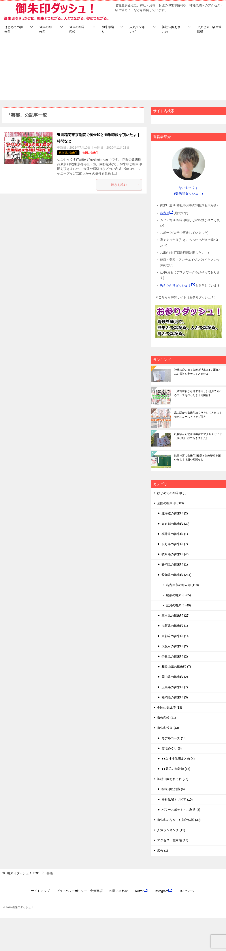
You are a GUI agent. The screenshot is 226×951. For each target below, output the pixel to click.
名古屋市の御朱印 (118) (182, 585)
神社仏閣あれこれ (171, 29)
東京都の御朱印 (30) (176, 523)
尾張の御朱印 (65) (178, 595)
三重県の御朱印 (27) (176, 615)
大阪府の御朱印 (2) (175, 646)
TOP (23, 873)
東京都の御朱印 (68, 152)
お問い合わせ (118, 891)
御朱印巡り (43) (168, 728)
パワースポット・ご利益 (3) (181, 809)
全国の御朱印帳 (77, 29)
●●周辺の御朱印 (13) (176, 769)
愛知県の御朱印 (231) (176, 575)
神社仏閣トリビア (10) (177, 799)
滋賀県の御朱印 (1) (175, 625)
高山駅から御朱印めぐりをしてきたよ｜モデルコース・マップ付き (198, 414)
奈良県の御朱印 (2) (175, 656)
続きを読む (125, 184)
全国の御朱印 (45, 29)
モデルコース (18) (174, 738)
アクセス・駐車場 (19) (172, 840)
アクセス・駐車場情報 (209, 29)
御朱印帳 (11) (166, 717)
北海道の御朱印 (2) (175, 513)
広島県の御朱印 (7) (175, 687)
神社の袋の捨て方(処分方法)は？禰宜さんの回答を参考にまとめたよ (197, 371)
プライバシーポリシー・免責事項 (79, 891)
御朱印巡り (108, 29)
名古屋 (164, 213)
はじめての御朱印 (13, 29)
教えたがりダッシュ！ (175, 285)
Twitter (141, 890)
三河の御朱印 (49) (178, 605)
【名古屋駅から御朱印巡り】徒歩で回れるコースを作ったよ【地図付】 (198, 393)
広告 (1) (162, 850)
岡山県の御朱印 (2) (175, 677)
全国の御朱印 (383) (170, 503)
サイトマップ (40, 891)
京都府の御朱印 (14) (176, 636)
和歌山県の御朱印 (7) (176, 666)
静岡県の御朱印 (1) (175, 564)
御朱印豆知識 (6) (173, 789)
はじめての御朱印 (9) (171, 493)
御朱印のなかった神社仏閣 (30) (179, 820)
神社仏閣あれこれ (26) (172, 779)
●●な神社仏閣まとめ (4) (178, 758)
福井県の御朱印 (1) (175, 534)
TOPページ (187, 891)
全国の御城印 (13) (169, 707)
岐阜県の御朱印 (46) (176, 554)
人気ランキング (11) (171, 830)
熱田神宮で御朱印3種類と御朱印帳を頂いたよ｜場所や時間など (197, 457)
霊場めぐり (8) (172, 748)
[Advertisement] (113, 69)
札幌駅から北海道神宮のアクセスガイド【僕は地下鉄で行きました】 (198, 436)
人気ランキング (137, 29)
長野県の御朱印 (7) (175, 544)
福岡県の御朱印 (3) (175, 697)
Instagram (163, 890)
